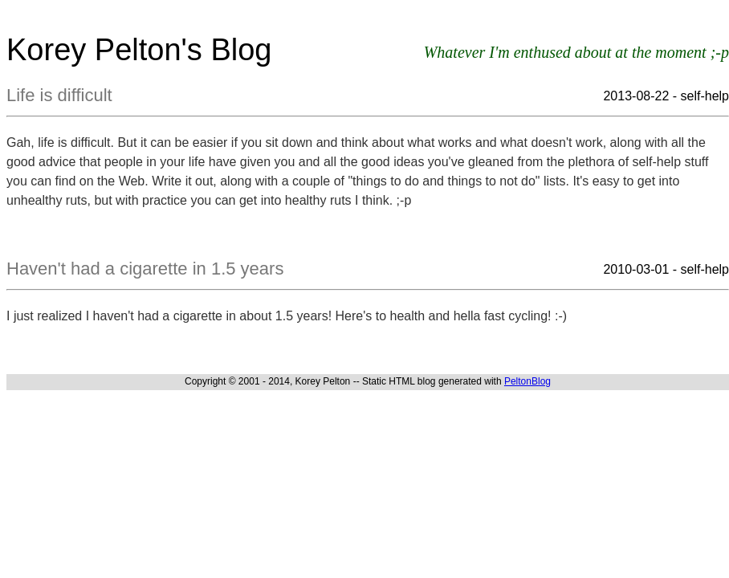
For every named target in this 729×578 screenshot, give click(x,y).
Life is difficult (59, 95)
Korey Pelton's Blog (138, 50)
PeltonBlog (527, 381)
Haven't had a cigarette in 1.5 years (144, 268)
